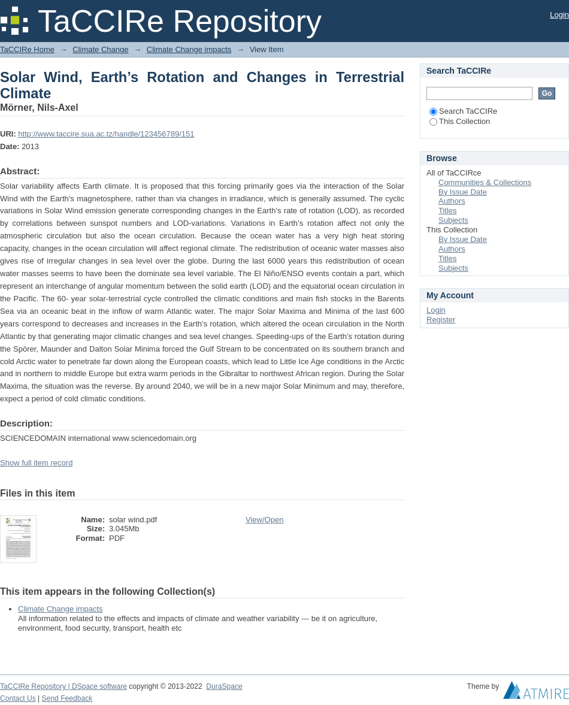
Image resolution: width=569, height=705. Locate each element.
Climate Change (100, 49)
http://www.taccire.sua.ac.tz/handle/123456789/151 (106, 133)
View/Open (264, 519)
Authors (451, 200)
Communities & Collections (484, 182)
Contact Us (18, 698)
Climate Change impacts (189, 49)
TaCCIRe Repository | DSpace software (63, 686)
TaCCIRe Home (27, 49)
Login (559, 14)
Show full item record (36, 462)
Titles (447, 210)
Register (440, 319)
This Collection (459, 121)
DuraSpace (224, 686)
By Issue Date (462, 191)
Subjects (453, 220)
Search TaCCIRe (463, 111)
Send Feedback (67, 698)
